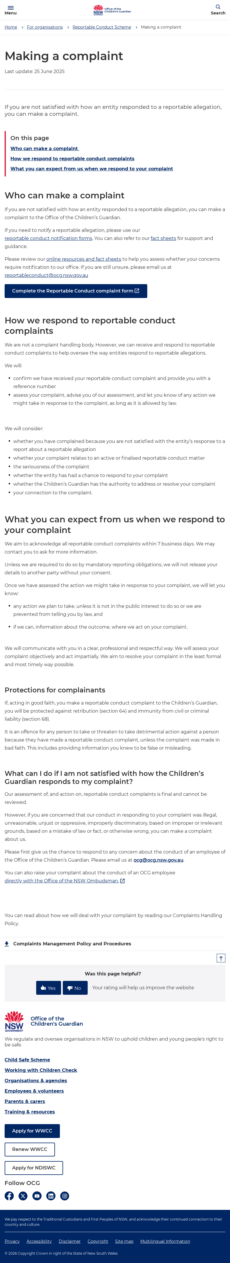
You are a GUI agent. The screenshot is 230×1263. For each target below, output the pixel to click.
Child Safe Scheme (27, 1060)
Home (11, 27)
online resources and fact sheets (83, 259)
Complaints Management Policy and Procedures (72, 944)
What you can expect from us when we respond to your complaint (91, 169)
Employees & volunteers (34, 1091)
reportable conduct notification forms (48, 238)
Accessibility (39, 1241)
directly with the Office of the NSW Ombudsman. (65, 881)
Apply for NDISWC (34, 1168)
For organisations (45, 27)
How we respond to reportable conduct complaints (72, 158)
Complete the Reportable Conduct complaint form (76, 291)
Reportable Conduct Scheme (102, 27)
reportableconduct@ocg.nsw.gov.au (46, 275)
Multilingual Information (165, 1241)
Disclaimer (70, 1241)
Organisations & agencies (36, 1080)
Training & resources (30, 1112)
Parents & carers (25, 1101)
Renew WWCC (29, 1149)
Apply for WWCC (32, 1131)
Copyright (98, 1241)
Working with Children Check (41, 1070)
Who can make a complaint (44, 148)
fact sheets (163, 238)
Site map (124, 1241)
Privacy (12, 1241)
